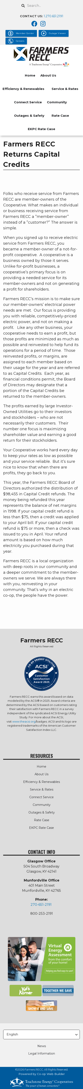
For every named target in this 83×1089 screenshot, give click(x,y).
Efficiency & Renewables (23, 89)
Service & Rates (65, 89)
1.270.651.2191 (53, 16)
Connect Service (28, 102)
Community (57, 102)
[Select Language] (41, 1034)
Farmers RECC (41, 640)
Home (30, 75)
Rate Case (60, 116)
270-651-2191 (41, 905)
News (41, 1046)
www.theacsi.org (23, 721)
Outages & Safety (29, 116)
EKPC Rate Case (41, 129)
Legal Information (41, 1053)
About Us (48, 75)
